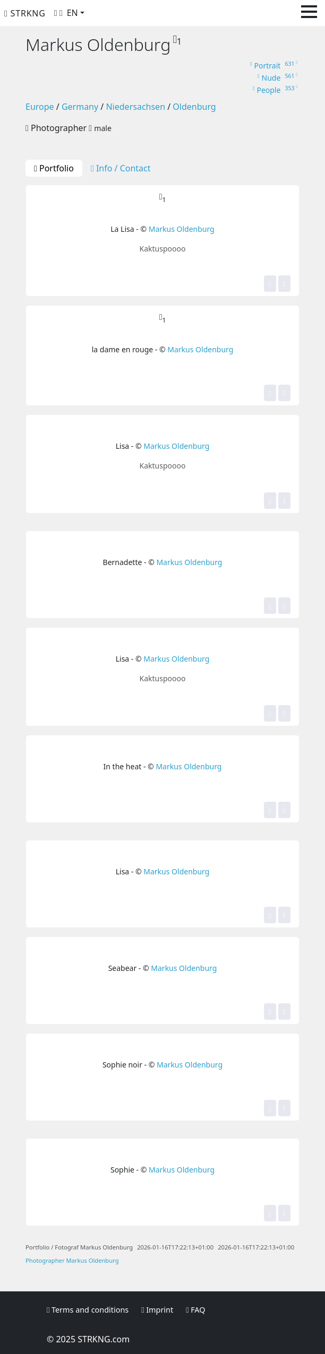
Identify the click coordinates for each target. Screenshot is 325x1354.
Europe (39, 106)
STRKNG (25, 13)
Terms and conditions (88, 1310)
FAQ (195, 1310)
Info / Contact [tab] (121, 168)
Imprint (157, 1310)
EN (72, 13)
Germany (80, 106)
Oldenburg (194, 106)
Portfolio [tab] (54, 168)
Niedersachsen (135, 106)
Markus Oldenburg (182, 229)
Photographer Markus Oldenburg (72, 1260)
